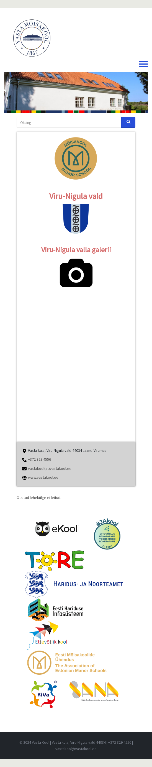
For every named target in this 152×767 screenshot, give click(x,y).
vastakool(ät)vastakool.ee (49, 468)
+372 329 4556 (39, 459)
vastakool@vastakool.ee (76, 748)
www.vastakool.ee (43, 477)
